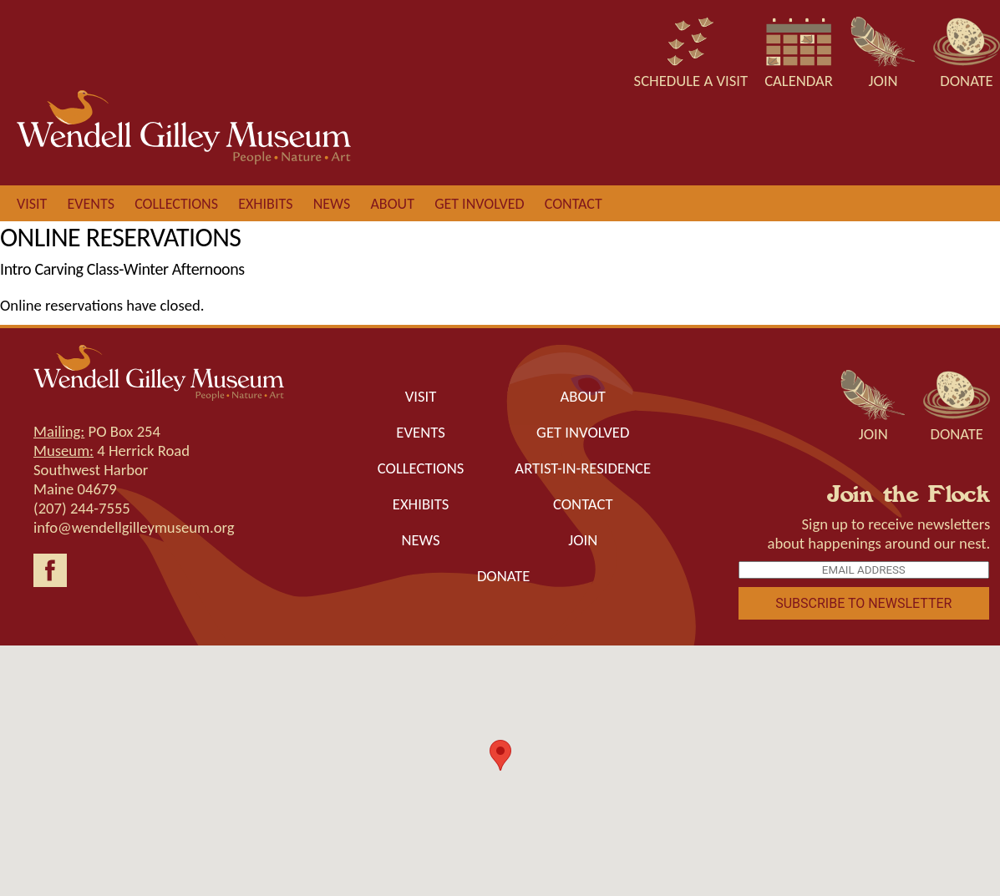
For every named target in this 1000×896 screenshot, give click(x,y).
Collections (176, 204)
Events (91, 204)
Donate (503, 575)
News (332, 204)
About (392, 204)
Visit (32, 204)
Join (582, 539)
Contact (573, 204)
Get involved (479, 204)
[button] (500, 755)
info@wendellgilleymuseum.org (134, 527)
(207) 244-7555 (81, 508)
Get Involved (582, 432)
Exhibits (265, 204)
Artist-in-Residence (583, 468)
